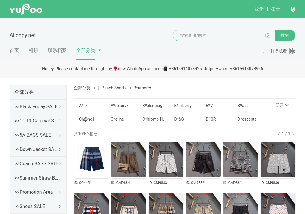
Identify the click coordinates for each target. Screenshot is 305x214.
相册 (33, 50)
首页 (14, 50)
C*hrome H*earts (154, 119)
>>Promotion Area (34, 192)
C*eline (117, 119)
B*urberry (183, 105)
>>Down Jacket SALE (37, 149)
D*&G (179, 119)
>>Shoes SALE (30, 206)
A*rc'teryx (119, 105)
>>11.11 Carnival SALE (37, 121)
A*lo (83, 105)
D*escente (246, 119)
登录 (259, 9)
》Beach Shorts (111, 88)
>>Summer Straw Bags (37, 178)
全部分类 (85, 50)
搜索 (285, 35)
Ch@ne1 (86, 119)
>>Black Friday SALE (36, 106)
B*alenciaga (153, 105)
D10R (211, 119)
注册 (275, 9)
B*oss (242, 105)
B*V (209, 105)
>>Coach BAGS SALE (37, 163)
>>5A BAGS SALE (33, 135)
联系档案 (57, 50)
